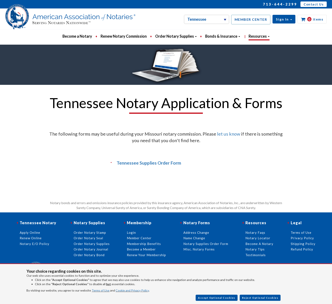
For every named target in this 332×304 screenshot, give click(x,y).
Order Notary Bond (89, 255)
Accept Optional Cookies (216, 297)
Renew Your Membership (146, 255)
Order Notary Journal (91, 249)
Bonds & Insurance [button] (222, 36)
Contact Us (314, 4)
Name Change (194, 238)
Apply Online (30, 232)
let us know (228, 134)
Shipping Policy (303, 244)
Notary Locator (257, 238)
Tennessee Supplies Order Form (149, 163)
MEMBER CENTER (251, 19)
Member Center (139, 238)
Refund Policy (302, 249)
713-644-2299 (280, 4)
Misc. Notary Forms (199, 249)
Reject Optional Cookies (260, 297)
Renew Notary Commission (124, 36)
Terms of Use (100, 290)
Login (131, 232)
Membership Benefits (144, 244)
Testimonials (255, 255)
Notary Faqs (255, 232)
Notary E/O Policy (34, 244)
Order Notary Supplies (92, 244)
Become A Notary (259, 244)
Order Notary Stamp (90, 232)
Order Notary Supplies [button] (176, 36)
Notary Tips (255, 249)
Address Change (196, 232)
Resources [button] (259, 36)
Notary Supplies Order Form (205, 244)
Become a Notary (77, 36)
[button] (284, 19)
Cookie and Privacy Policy (132, 290)
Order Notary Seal (88, 238)
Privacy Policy (302, 238)
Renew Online (31, 238)
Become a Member (141, 249)
